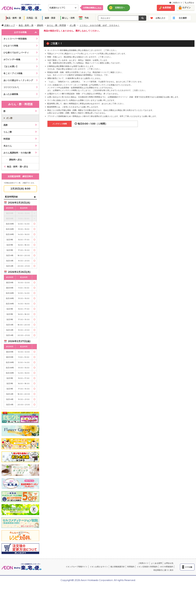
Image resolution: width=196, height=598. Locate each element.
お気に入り (160, 18)
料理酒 (6, 139)
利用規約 (130, 566)
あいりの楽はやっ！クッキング (18, 80)
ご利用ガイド (175, 3)
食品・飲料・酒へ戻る (17, 166)
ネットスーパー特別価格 (15, 38)
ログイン (186, 7)
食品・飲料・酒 (13, 18)
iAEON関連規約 (166, 566)
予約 (86, 18)
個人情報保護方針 (117, 566)
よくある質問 (156, 563)
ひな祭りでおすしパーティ (16, 52)
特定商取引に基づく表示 (163, 570)
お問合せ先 (168, 563)
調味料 (40, 25)
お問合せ (189, 3)
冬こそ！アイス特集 (12, 73)
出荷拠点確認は (92, 7)
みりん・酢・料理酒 (56, 25)
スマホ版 (188, 567)
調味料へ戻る (15, 159)
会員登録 (167, 7)
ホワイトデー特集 (11, 59)
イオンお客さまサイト (99, 566)
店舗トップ (8, 25)
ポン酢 (73, 25)
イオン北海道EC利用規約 (147, 566)
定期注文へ (120, 7)
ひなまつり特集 (10, 45)
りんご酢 (7, 132)
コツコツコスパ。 (11, 87)
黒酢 (5, 125)
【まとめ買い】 (10, 66)
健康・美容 (50, 18)
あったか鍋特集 (10, 94)
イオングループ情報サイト (76, 566)
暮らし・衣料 (68, 18)
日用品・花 (32, 18)
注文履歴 (183, 18)
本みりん (7, 145)
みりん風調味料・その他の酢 (17, 152)
